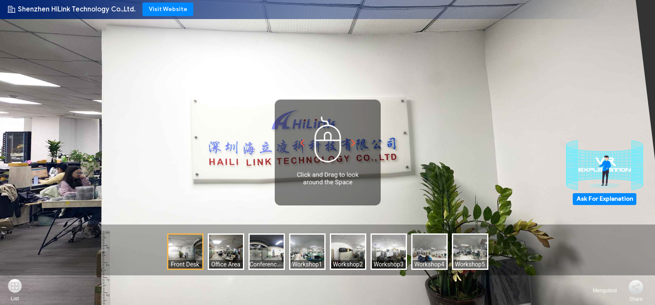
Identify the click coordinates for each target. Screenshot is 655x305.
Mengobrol (600, 290)
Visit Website (168, 9)
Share (636, 299)
